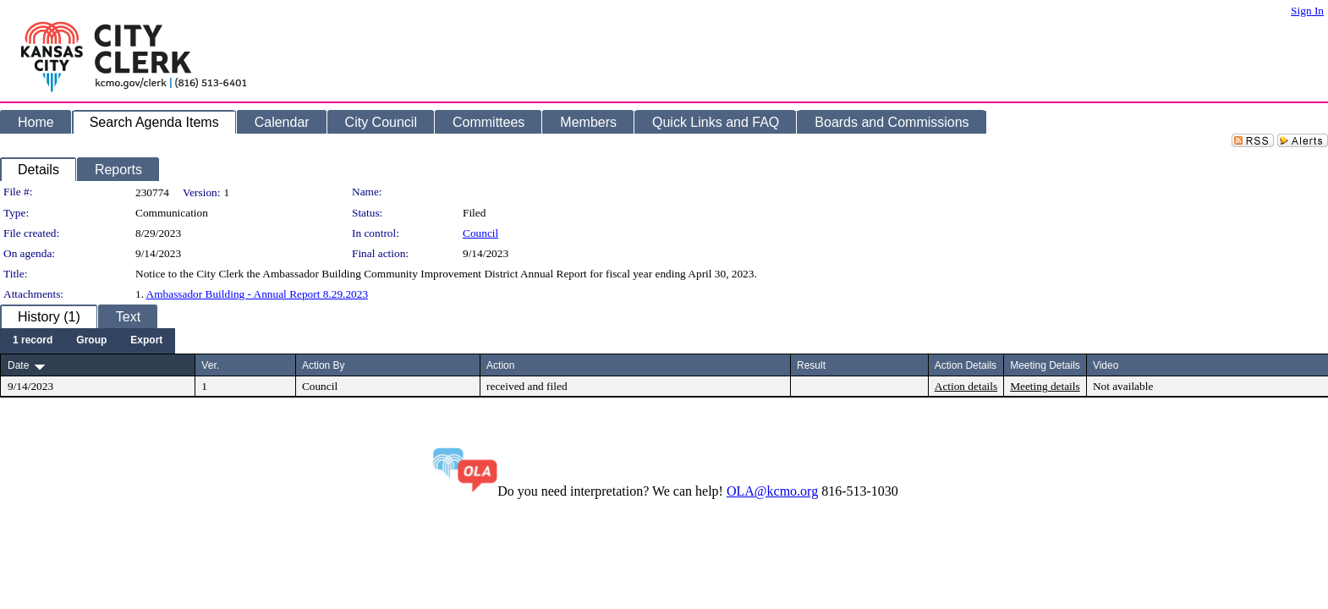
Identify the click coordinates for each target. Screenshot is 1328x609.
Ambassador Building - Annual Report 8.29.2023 (257, 294)
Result (811, 365)
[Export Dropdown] (146, 341)
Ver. (210, 365)
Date (18, 365)
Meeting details (1045, 386)
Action (500, 365)
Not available (1123, 386)
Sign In (1307, 10)
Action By (323, 365)
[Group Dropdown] (91, 341)
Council (480, 233)
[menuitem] (32, 341)
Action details (966, 386)
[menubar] (87, 341)
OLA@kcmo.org (772, 491)
